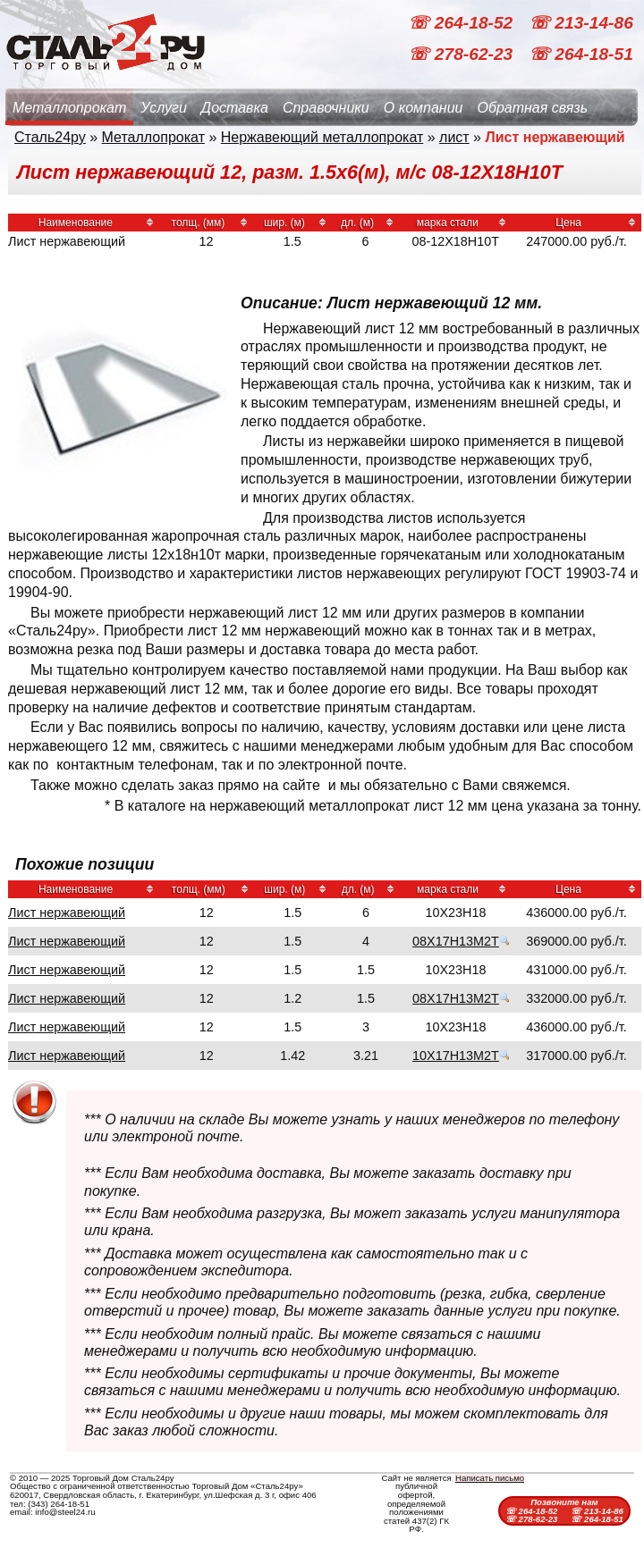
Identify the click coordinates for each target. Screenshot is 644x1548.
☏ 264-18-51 (581, 54)
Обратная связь (532, 107)
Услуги (163, 107)
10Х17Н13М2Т (455, 1055)
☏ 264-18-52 (462, 22)
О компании (423, 107)
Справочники (326, 107)
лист (454, 137)
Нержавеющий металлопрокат (322, 137)
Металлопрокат (69, 107)
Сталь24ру (50, 137)
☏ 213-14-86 (581, 22)
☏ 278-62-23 (462, 54)
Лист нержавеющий (66, 912)
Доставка (234, 107)
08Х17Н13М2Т (455, 941)
